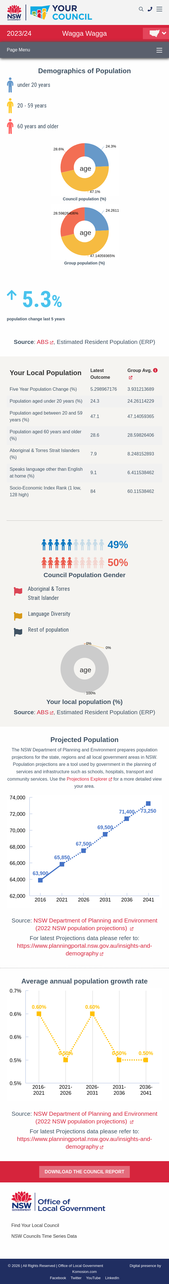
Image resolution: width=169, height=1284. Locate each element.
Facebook (58, 1278)
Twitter (76, 1278)
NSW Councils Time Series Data (44, 1236)
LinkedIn (112, 1278)
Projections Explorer (87, 779)
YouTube (93, 1278)
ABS (43, 342)
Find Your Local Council (35, 1225)
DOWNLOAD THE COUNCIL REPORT (84, 1171)
